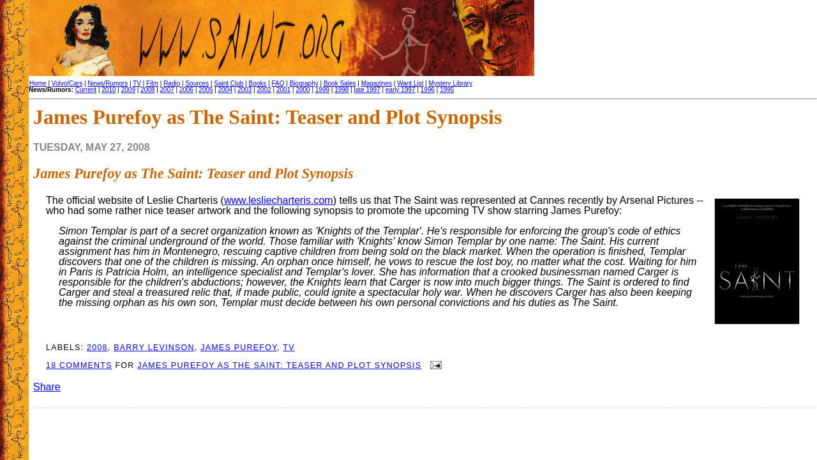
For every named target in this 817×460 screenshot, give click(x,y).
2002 (264, 89)
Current (85, 89)
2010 (108, 89)
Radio (171, 83)
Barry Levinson (154, 347)
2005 (206, 89)
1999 (322, 89)
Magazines (376, 83)
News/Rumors (107, 83)
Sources (197, 83)
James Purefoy (238, 347)
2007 (167, 89)
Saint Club (228, 83)
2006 (186, 89)
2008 (147, 89)
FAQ (278, 83)
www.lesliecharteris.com (278, 200)
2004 (225, 89)
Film (152, 83)
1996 (428, 89)
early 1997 (401, 89)
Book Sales (340, 83)
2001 (283, 89)
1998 (341, 89)
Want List (410, 83)
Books (258, 83)
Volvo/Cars (67, 83)
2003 (244, 89)
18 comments (79, 365)
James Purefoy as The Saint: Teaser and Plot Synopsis (193, 173)
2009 (128, 89)
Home (38, 83)
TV (137, 83)
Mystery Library (450, 83)
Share (47, 386)
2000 (303, 89)
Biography (304, 83)
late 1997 (367, 89)
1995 (447, 89)
